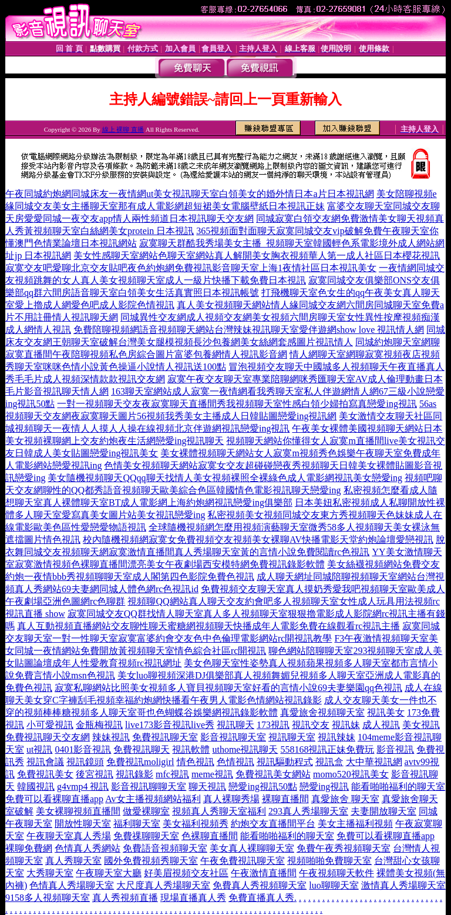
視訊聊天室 (291, 737)
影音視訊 (395, 749)
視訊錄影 (134, 774)
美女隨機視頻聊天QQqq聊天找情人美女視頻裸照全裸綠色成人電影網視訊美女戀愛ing (225, 478)
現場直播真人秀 (193, 898)
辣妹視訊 (111, 737)
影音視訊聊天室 (233, 737)
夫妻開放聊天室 (383, 811)
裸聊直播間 (285, 799)
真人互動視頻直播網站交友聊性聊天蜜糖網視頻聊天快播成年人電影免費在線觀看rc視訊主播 (208, 626)
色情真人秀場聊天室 (71, 885)
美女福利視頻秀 (195, 824)
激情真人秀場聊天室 (403, 885)
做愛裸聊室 (146, 811)
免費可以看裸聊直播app (54, 799)
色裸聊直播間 (209, 836)
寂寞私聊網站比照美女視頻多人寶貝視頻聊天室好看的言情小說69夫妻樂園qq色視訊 (228, 688)
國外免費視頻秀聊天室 (151, 861)
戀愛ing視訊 (324, 787)
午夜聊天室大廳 (109, 873)
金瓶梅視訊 (99, 725)
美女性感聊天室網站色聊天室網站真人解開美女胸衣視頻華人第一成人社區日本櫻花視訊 (256, 256)
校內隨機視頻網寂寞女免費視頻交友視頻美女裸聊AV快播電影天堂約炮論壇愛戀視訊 (258, 540)
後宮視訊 (94, 774)
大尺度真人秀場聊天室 (163, 885)
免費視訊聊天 (141, 749)
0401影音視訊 (83, 749)
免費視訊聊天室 (165, 737)
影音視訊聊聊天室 (148, 787)
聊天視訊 (207, 787)
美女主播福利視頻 (355, 824)
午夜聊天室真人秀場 (68, 836)
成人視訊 (381, 725)
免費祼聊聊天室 (146, 836)
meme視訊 (212, 774)
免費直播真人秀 (261, 898)
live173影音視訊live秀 (169, 725)
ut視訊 (39, 749)
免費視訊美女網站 (273, 774)
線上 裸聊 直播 (123, 129)
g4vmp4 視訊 (83, 787)
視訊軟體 (191, 749)
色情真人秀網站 (87, 848)
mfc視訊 (172, 774)
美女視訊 (421, 725)
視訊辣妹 (336, 737)
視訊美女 (386, 712)
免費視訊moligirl (140, 762)
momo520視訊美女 (351, 774)
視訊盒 (329, 762)
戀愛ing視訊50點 (262, 787)
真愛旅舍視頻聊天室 (322, 712)
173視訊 (273, 725)
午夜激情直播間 (264, 873)
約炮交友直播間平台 (273, 824)
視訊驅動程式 (285, 762)
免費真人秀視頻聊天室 (260, 885)
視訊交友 (310, 725)
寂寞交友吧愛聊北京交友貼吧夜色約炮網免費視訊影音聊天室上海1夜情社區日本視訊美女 (190, 268)
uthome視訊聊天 (245, 749)
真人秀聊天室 (73, 861)
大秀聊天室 (49, 873)
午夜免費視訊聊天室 (242, 861)
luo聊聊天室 (333, 885)
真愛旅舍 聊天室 (345, 799)
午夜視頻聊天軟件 (336, 873)
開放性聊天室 (83, 824)
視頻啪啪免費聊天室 (329, 861)
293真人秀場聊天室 (308, 811)
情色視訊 (195, 762)
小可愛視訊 (49, 725)
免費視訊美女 (45, 774)
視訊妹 (346, 725)
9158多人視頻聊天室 (47, 898)
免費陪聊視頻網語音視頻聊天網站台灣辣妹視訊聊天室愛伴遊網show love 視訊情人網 (248, 330)
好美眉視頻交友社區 (186, 873)
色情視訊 (235, 762)
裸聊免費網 (28, 848)
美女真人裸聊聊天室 (252, 848)
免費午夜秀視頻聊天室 (344, 848)
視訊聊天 (235, 725)
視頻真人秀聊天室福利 (219, 811)
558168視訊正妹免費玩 (327, 749)
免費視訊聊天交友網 (47, 737)
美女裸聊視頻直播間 (78, 811)
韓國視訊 (36, 787)
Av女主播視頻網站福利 (152, 799)
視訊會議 (45, 762)
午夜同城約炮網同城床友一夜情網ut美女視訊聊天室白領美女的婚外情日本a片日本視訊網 (189, 194)
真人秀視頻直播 (125, 898)
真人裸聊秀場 (231, 799)
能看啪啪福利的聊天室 (398, 787)
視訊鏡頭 (85, 762)
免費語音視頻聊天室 (165, 848)
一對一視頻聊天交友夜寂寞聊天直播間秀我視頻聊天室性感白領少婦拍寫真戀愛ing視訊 (236, 404)
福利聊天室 (136, 824)
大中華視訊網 (374, 762)
